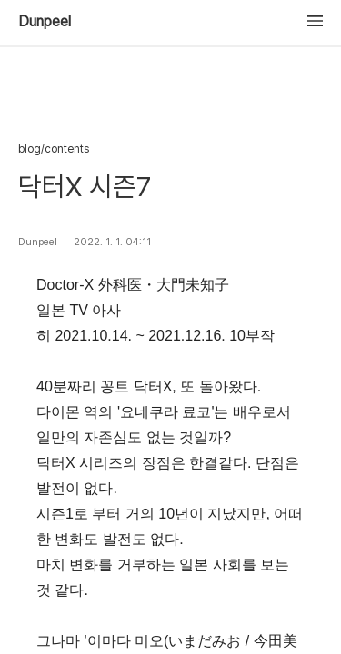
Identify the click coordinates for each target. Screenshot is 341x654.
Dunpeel (44, 22)
